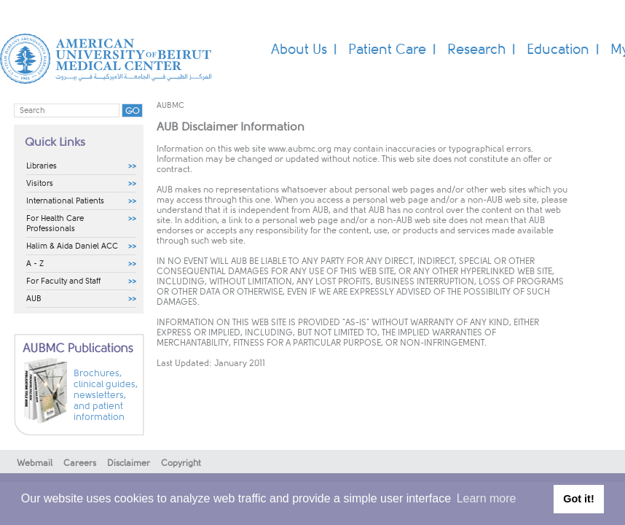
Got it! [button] (578, 499)
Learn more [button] (486, 498)
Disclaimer (128, 463)
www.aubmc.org (299, 149)
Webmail (34, 463)
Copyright (181, 463)
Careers (79, 463)
